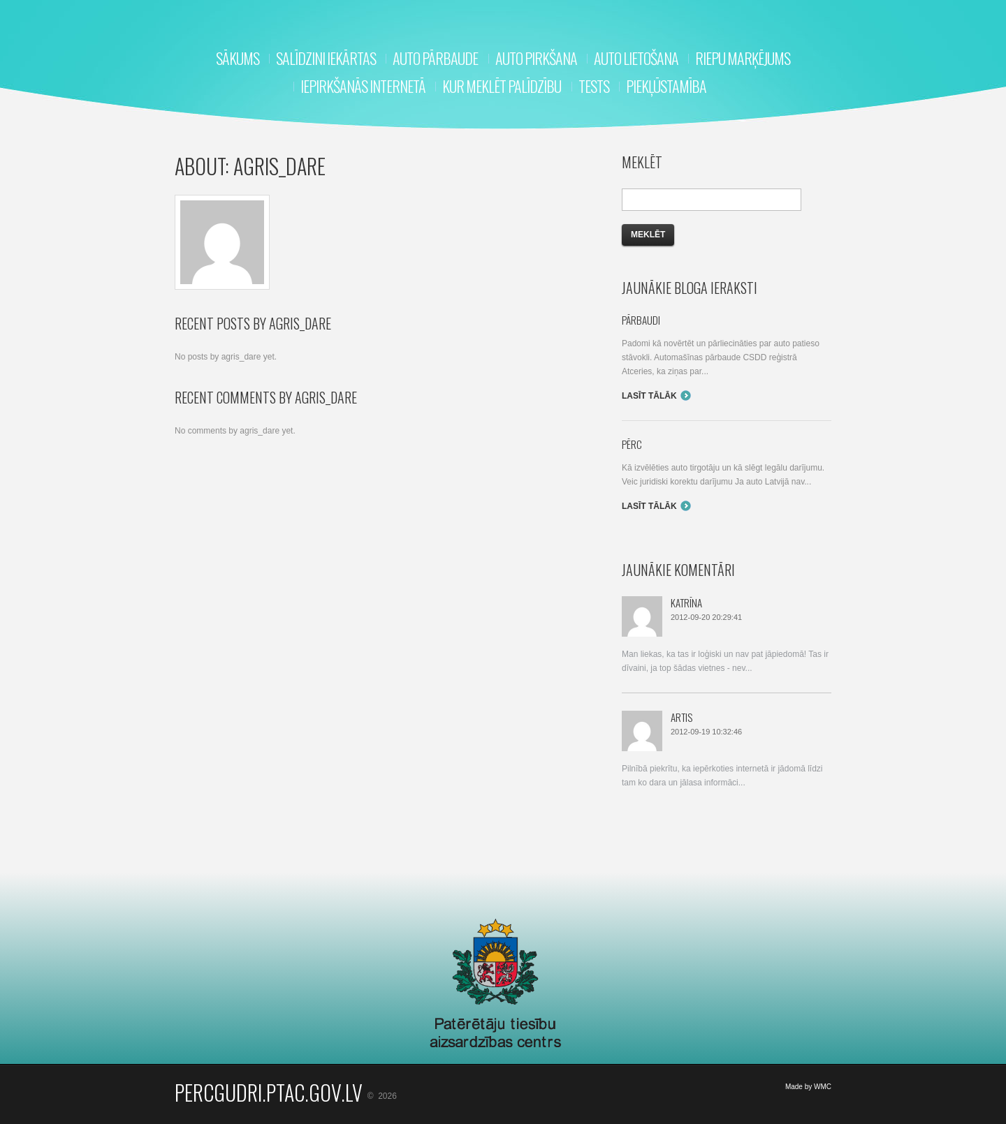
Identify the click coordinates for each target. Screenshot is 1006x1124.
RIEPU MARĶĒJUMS (742, 58)
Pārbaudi (641, 319)
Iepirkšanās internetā (362, 86)
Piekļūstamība (666, 86)
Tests (593, 86)
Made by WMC (808, 1086)
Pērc (632, 444)
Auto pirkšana (536, 58)
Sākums (237, 58)
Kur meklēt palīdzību (501, 86)
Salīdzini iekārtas (326, 58)
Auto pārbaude (435, 58)
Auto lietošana (636, 58)
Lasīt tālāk (649, 396)
